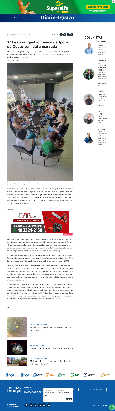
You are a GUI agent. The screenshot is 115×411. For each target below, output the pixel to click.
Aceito (68, 399)
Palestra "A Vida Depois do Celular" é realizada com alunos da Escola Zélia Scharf (102, 138)
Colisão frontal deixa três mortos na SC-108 (51, 348)
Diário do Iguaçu (13, 35)
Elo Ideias (105, 405)
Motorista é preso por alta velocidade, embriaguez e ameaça (102, 50)
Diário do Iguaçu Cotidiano (38, 324)
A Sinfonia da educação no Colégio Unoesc (102, 65)
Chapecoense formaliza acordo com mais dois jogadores (102, 100)
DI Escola (101, 129)
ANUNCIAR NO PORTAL (96, 390)
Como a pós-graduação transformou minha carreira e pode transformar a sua (103, 78)
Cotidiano (26, 35)
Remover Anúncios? (68, 234)
